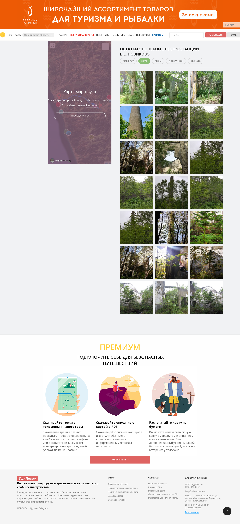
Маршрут (128, 61)
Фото (144, 61)
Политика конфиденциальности (123, 492)
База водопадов (115, 496)
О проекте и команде (118, 484)
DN (69, 160)
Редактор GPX (155, 487)
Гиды (158, 61)
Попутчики (103, 34)
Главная (62, 34)
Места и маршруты (82, 34)
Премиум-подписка (157, 483)
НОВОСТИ (22, 508)
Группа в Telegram (38, 508)
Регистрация (216, 34)
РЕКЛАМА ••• (231, 25)
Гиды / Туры (118, 34)
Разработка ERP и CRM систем (163, 498)
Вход (234, 34)
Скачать (196, 61)
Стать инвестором (139, 34)
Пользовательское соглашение (123, 488)
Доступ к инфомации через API (163, 494)
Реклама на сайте (156, 491)
